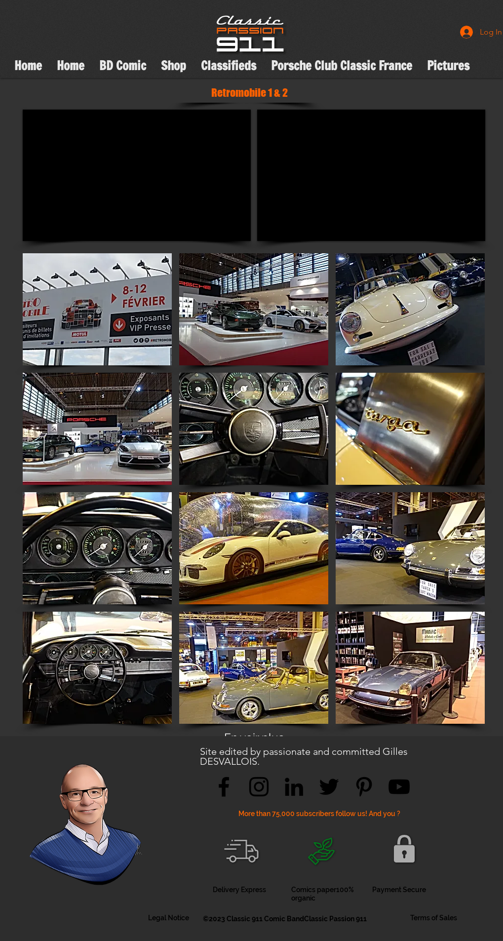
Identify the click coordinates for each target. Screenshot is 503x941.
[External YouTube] (137, 175)
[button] (97, 309)
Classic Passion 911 (335, 919)
